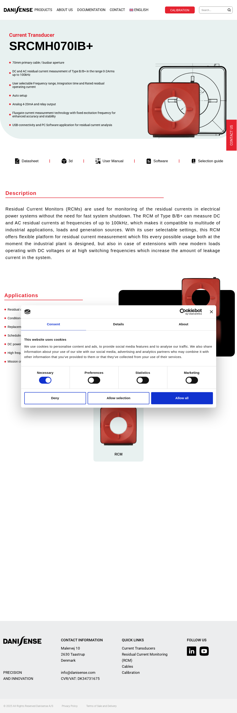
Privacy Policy (70, 705)
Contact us (231, 135)
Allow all (182, 398)
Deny (55, 398)
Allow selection (118, 398)
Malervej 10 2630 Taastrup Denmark (73, 654)
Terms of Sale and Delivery (101, 705)
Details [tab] (118, 324)
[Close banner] (211, 311)
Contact (117, 10)
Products (43, 10)
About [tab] (183, 324)
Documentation (91, 10)
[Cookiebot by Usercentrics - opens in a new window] (183, 311)
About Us (65, 10)
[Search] (229, 10)
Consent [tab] (53, 324)
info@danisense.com (78, 672)
